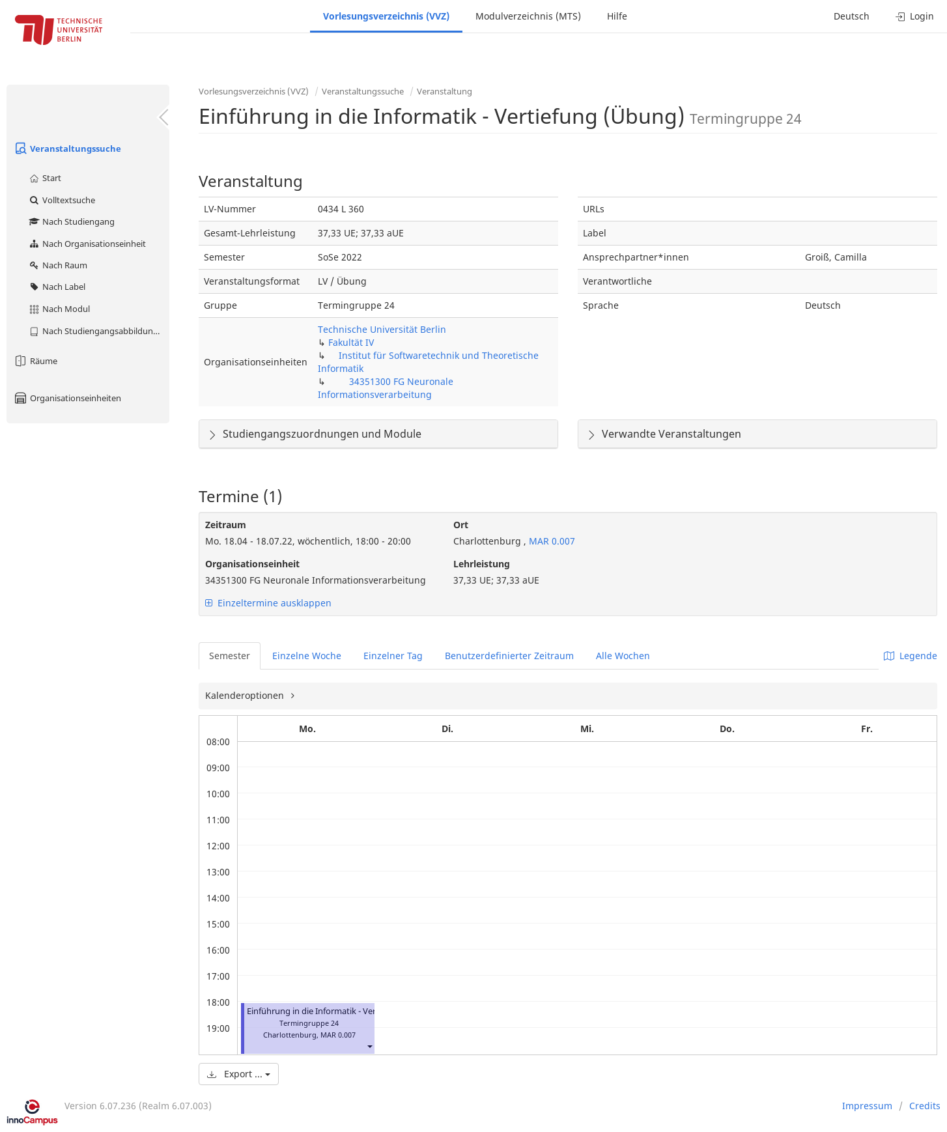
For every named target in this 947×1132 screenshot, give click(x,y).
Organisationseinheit (252, 564)
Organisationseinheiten (67, 398)
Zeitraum (225, 524)
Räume (35, 361)
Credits (924, 1105)
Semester (229, 655)
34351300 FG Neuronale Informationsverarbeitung (385, 388)
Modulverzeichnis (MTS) (528, 16)
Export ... (238, 1074)
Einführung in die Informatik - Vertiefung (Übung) (343, 1011)
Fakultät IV (351, 342)
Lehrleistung (481, 564)
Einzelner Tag (393, 655)
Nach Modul (59, 309)
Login (915, 16)
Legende (910, 655)
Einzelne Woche (306, 655)
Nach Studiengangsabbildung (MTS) (98, 331)
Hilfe (617, 16)
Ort (460, 524)
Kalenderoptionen (246, 695)
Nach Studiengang (71, 221)
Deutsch (851, 16)
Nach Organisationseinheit (87, 243)
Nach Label (56, 286)
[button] (369, 1046)
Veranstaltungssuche (67, 148)
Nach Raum (57, 265)
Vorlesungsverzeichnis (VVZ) (386, 16)
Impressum (867, 1105)
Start (44, 178)
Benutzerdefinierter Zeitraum (509, 655)
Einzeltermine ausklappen (268, 603)
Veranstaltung (444, 91)
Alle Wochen (623, 655)
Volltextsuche (61, 200)
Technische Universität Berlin (382, 329)
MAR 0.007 (550, 541)
